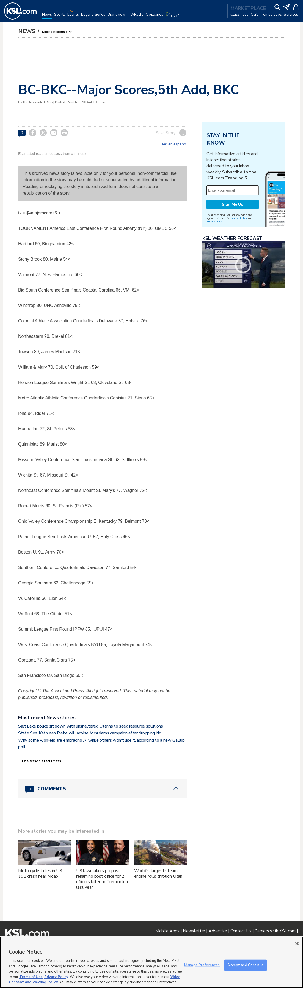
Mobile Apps (167, 931)
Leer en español (173, 144)
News (27, 31)
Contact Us (240, 931)
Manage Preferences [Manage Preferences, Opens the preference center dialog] (202, 964)
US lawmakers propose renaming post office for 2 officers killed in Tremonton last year (102, 879)
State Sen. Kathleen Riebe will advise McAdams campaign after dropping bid (89, 733)
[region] (151, 962)
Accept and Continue (245, 964)
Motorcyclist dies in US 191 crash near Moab (40, 873)
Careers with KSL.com (275, 931)
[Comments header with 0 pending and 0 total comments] (102, 788)
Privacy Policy (56, 977)
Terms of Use (238, 218)
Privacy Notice (214, 221)
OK (296, 944)
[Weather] (173, 17)
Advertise (217, 931)
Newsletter (194, 931)
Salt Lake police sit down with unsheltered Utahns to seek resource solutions (90, 726)
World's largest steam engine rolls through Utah (158, 873)
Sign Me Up (232, 204)
